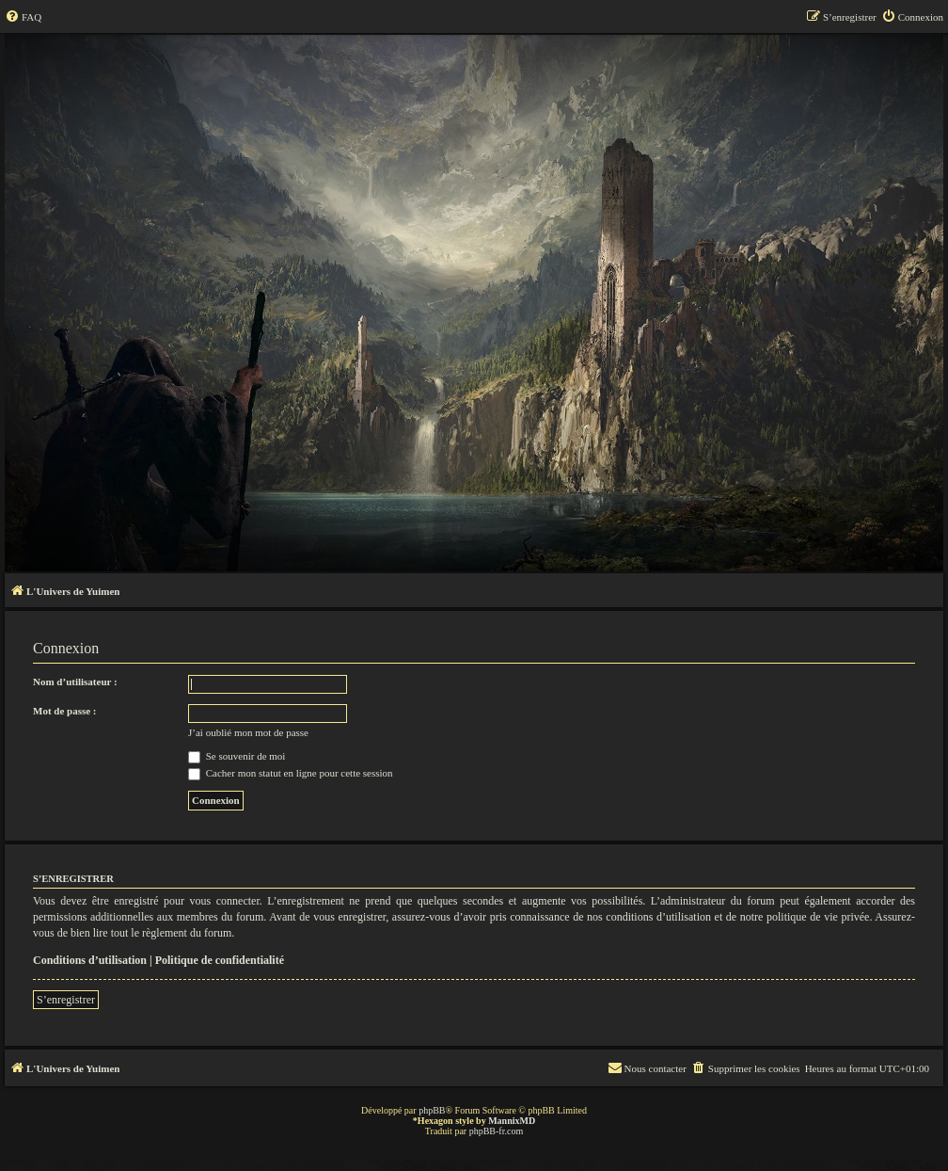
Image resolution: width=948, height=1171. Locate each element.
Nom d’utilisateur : (75, 681)
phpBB (432, 1110)
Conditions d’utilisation (90, 960)
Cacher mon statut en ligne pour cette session (290, 772)
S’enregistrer (66, 999)
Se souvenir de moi (236, 756)
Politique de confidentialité (219, 960)
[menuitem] (23, 17)
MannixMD (511, 1120)
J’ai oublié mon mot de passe (248, 732)
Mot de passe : (65, 710)
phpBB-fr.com (496, 1131)
